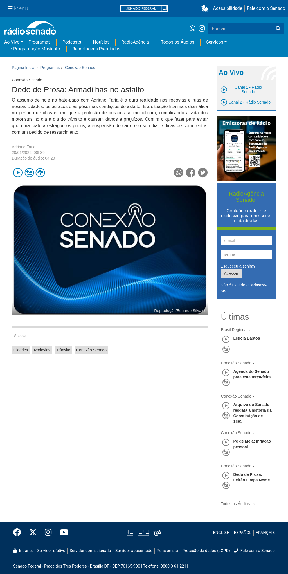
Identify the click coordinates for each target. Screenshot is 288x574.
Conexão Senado (91, 350)
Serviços (214, 42)
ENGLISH (221, 532)
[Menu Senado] (18, 8)
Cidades (21, 350)
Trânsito (63, 350)
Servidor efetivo (51, 550)
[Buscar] (278, 29)
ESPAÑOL (242, 532)
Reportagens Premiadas (96, 48)
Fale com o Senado (266, 8)
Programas (39, 42)
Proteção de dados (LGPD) (206, 550)
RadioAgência (135, 42)
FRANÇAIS (265, 532)
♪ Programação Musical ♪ (35, 48)
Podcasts (71, 42)
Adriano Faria (23, 147)
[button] (206, 8)
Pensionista (167, 550)
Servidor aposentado (133, 550)
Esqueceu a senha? (238, 266)
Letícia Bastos (246, 338)
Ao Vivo (11, 42)
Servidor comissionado (90, 550)
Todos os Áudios (177, 42)
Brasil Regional (234, 330)
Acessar (231, 273)
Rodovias (42, 350)
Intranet (23, 550)
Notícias (101, 42)
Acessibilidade (227, 8)
